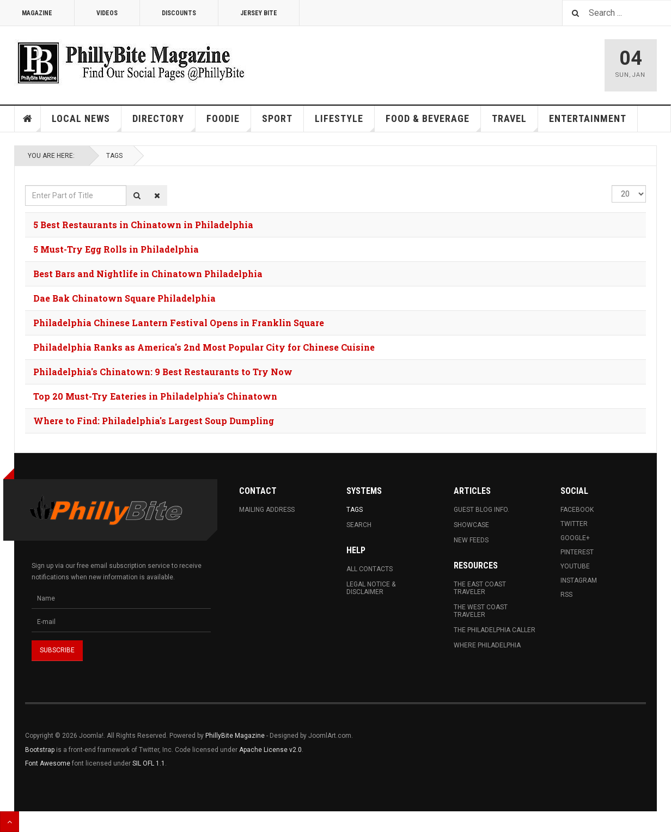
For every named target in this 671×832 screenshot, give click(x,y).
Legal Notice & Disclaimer (370, 588)
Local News (86, 122)
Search (358, 525)
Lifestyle (345, 122)
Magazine (37, 13)
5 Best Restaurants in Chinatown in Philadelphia (143, 224)
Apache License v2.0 (270, 750)
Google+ (575, 538)
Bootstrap (39, 750)
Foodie (228, 122)
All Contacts (369, 569)
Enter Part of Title (25, 185)
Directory (164, 122)
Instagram (578, 580)
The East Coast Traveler (480, 588)
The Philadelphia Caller (494, 630)
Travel (515, 122)
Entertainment (587, 118)
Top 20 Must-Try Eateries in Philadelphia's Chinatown (155, 396)
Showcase (471, 525)
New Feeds (471, 540)
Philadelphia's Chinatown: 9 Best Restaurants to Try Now (162, 371)
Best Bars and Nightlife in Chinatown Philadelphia (148, 273)
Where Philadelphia (487, 645)
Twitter (574, 524)
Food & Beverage (433, 122)
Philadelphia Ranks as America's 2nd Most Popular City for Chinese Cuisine (204, 347)
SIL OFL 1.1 (148, 763)
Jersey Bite (258, 13)
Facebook (577, 509)
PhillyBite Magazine (235, 735)
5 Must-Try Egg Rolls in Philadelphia (116, 249)
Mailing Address (267, 509)
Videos (107, 13)
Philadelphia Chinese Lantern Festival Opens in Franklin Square (178, 322)
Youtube (575, 566)
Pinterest (577, 552)
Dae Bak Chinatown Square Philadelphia (124, 298)
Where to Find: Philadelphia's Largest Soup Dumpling (153, 420)
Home (28, 119)
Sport (277, 118)
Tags (114, 156)
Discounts (179, 13)
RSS (566, 594)
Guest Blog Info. (481, 509)
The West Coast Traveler (481, 611)
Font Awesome (47, 763)
